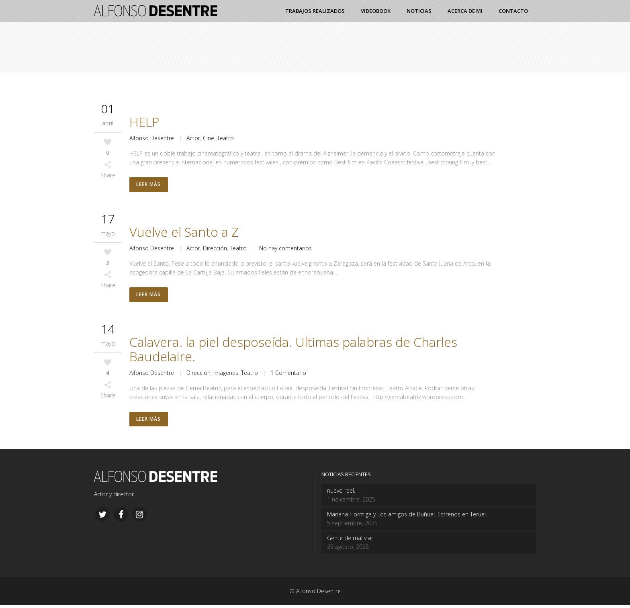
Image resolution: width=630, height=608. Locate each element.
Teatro (225, 138)
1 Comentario (288, 374)
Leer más (149, 185)
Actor (193, 138)
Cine (208, 138)
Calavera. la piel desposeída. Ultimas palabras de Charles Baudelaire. (293, 350)
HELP (144, 121)
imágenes (225, 374)
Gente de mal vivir (350, 541)
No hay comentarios (285, 249)
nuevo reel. (341, 493)
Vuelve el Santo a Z (184, 232)
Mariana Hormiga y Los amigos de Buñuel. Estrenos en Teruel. (407, 517)
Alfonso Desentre (151, 138)
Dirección (215, 249)
